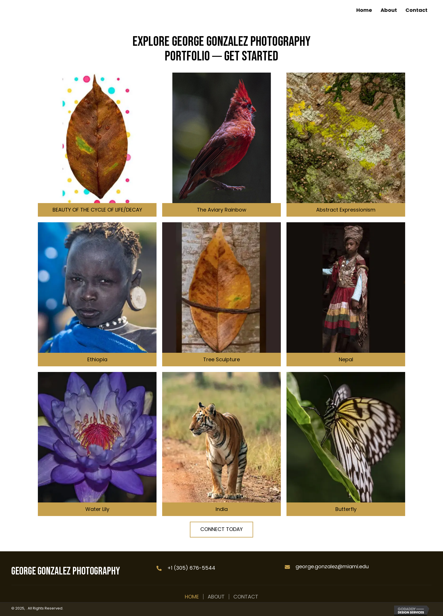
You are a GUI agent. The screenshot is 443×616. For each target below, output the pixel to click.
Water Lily (97, 509)
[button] (221, 529)
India (222, 509)
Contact (245, 596)
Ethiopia (97, 359)
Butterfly (346, 509)
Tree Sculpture (221, 359)
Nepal (346, 359)
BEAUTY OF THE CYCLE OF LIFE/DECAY (97, 209)
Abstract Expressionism (345, 209)
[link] (364, 10)
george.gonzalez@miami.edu (332, 566)
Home (192, 596)
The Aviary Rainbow (221, 209)
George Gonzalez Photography (65, 571)
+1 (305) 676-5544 (191, 567)
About (216, 596)
